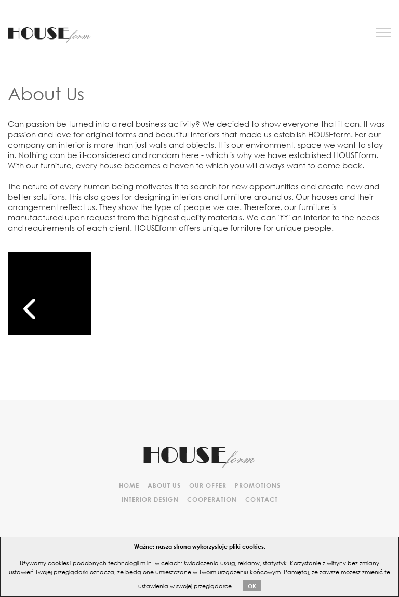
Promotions (258, 485)
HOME (129, 485)
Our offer (208, 485)
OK (252, 586)
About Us (164, 485)
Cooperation (212, 499)
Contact (261, 499)
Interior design (150, 499)
